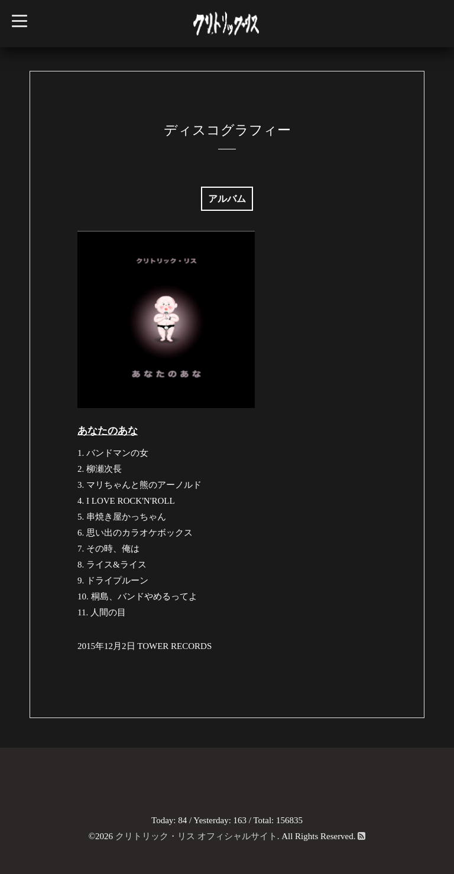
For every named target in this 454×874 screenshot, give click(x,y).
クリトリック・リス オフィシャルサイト (196, 836)
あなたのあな (107, 430)
